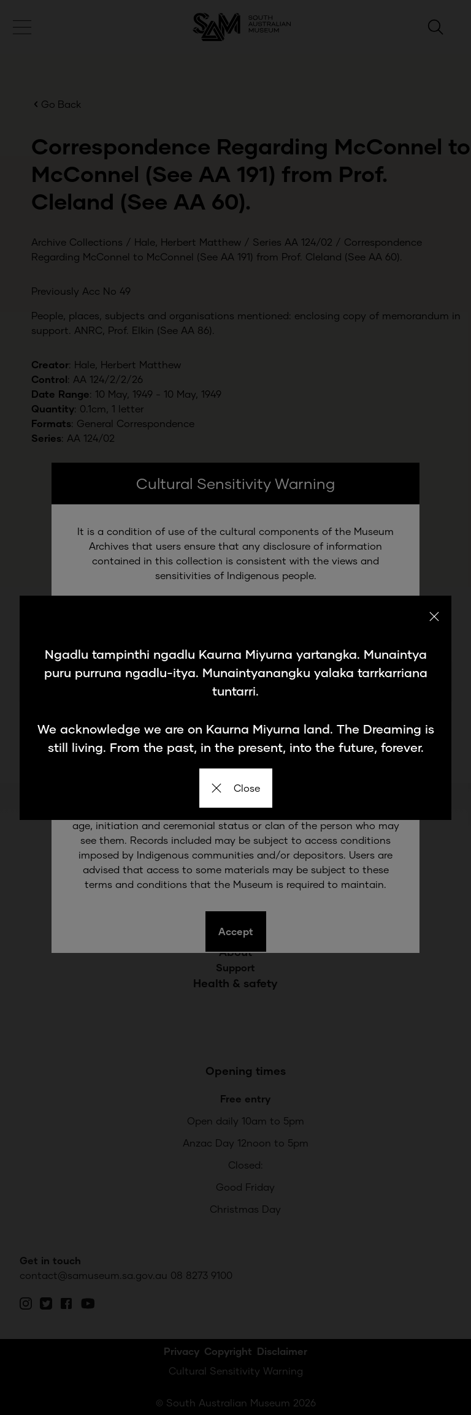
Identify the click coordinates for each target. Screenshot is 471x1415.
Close (236, 788)
